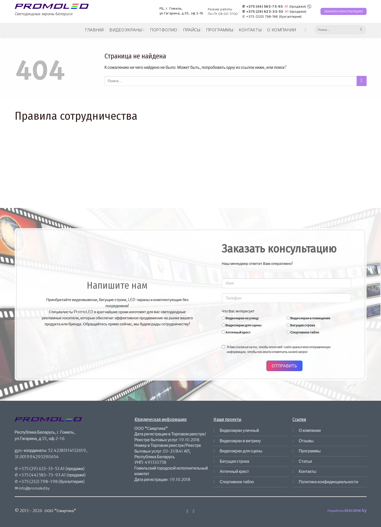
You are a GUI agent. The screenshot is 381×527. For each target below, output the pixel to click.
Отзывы (306, 440)
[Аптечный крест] (223, 332)
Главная (94, 29)
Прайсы (191, 29)
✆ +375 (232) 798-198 (260, 16)
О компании (281, 29)
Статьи (305, 461)
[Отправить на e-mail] (194, 511)
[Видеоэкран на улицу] (223, 318)
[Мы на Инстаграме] (307, 29)
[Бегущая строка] (288, 325)
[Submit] (361, 30)
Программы (219, 29)
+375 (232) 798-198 (38, 481)
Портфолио (163, 29)
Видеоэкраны (126, 29)
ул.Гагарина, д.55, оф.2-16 (181, 13)
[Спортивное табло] (288, 332)
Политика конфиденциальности (328, 481)
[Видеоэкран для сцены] (223, 325)
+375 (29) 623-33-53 (39, 468)
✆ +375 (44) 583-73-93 (262, 6)
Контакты (250, 29)
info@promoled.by (34, 488)
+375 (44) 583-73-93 (40, 474)
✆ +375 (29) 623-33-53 (262, 11)
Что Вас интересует (238, 311)
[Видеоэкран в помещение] (288, 318)
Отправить (284, 365)
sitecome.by (355, 510)
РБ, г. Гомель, (171, 8)
